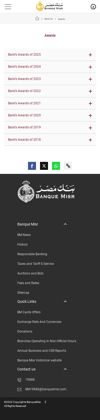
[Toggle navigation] (6, 7)
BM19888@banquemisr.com (41, 389)
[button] (50, 55)
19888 (26, 379)
